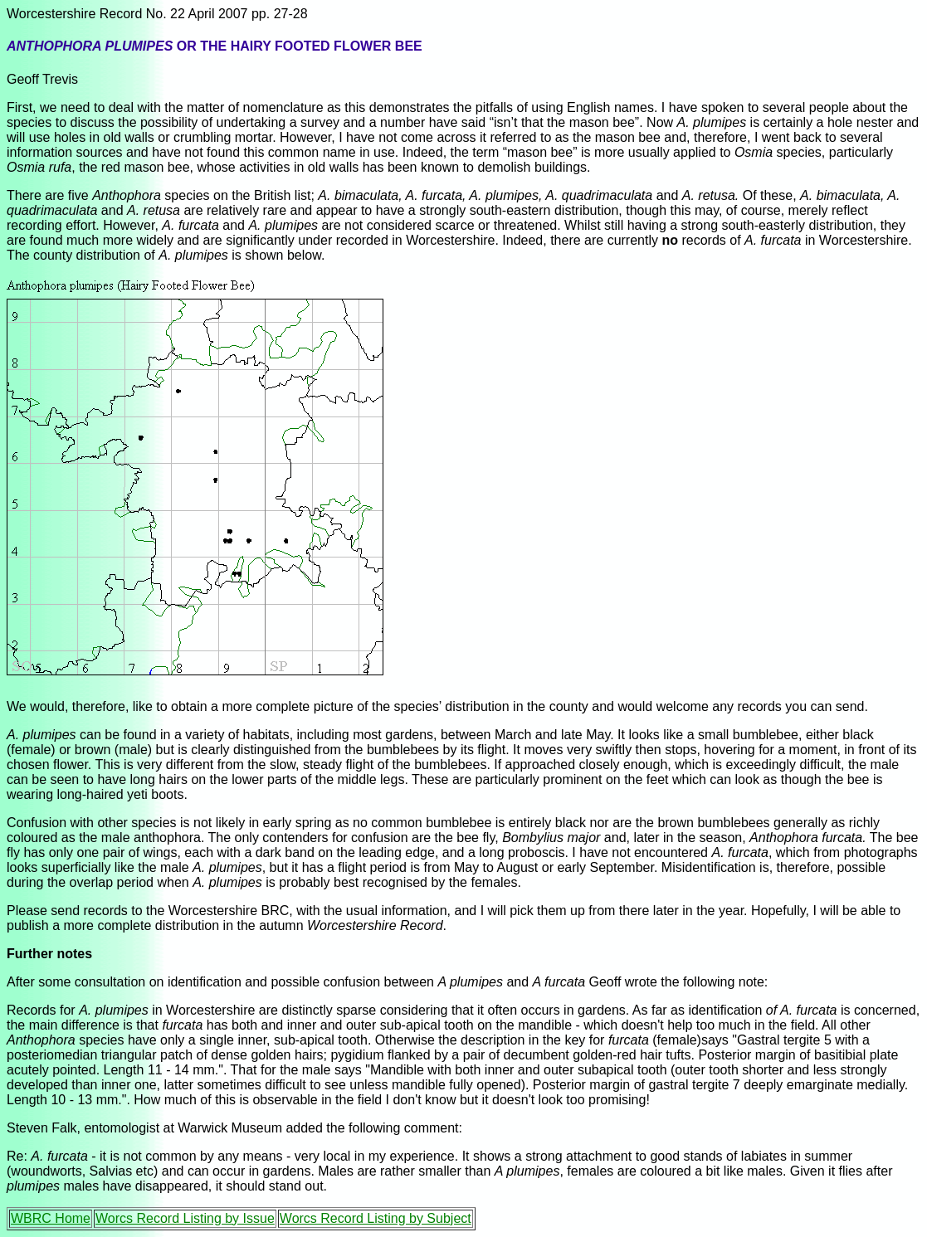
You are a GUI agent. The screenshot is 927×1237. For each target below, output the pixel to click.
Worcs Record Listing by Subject (375, 1218)
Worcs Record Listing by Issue (185, 1218)
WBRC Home (50, 1218)
